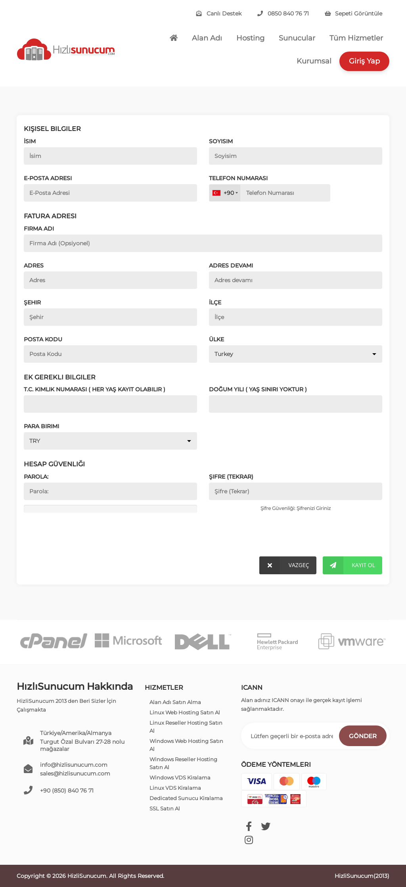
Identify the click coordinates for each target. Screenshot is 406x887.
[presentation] (78, 536)
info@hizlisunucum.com (73, 764)
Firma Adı (39, 228)
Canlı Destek (218, 13)
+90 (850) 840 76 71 (67, 790)
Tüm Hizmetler (356, 38)
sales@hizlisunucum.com (75, 773)
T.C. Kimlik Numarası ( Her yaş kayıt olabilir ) (94, 389)
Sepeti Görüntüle (353, 13)
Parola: (36, 476)
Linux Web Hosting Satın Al (184, 712)
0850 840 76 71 (283, 13)
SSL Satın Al (164, 808)
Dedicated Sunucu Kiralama (186, 798)
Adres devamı (231, 265)
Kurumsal (314, 61)
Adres (34, 265)
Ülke (216, 339)
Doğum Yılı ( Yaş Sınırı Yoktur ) (258, 389)
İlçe (215, 302)
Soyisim (221, 141)
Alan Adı (207, 38)
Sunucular (297, 38)
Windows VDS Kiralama (180, 777)
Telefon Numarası (238, 178)
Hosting (250, 38)
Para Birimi (41, 426)
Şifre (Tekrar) (231, 476)
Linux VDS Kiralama (175, 788)
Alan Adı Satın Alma (175, 702)
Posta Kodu (43, 339)
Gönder (363, 736)
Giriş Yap (364, 61)
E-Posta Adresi (48, 178)
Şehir (32, 302)
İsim (30, 141)
